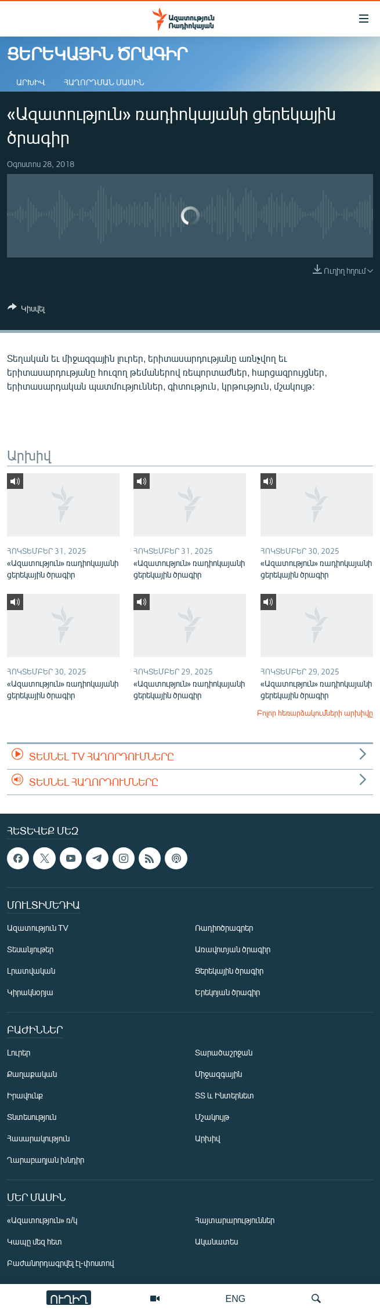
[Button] (26, 310)
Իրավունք (25, 1095)
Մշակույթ (212, 1117)
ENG (236, 1298)
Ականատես (216, 1241)
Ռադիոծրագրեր (224, 928)
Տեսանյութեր (30, 949)
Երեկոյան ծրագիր (227, 992)
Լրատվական (31, 970)
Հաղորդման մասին (104, 82)
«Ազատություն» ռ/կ (42, 1220)
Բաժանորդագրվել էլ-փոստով (60, 1263)
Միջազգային (218, 1074)
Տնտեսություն (31, 1117)
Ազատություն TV (37, 928)
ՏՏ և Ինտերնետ (224, 1095)
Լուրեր (18, 1052)
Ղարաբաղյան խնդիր (45, 1160)
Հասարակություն (38, 1138)
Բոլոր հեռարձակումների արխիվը (315, 712)
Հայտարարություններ (234, 1220)
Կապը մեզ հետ (34, 1241)
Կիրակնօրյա (30, 992)
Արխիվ (30, 82)
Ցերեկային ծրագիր (229, 970)
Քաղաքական (32, 1074)
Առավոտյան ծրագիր (232, 949)
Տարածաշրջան (223, 1052)
